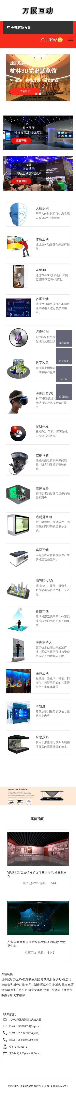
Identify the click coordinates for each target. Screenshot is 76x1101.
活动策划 (46, 979)
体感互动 (42, 239)
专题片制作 (33, 984)
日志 (64, 984)
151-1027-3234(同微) (27, 1033)
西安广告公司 (19, 990)
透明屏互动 (44, 517)
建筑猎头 (7, 984)
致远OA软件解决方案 (26, 979)
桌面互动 (42, 550)
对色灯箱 (19, 984)
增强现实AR (44, 581)
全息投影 (42, 737)
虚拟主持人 (44, 642)
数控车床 (7, 995)
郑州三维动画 (51, 990)
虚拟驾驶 (42, 455)
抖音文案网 (35, 990)
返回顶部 (64, 396)
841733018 (21, 1046)
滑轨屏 (40, 706)
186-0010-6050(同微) (27, 1039)
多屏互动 (42, 299)
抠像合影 (42, 488)
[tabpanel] (38, 77)
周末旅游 (19, 995)
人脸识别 (42, 208)
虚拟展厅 (7, 979)
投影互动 (42, 612)
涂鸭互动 (42, 673)
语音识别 (42, 332)
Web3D (41, 270)
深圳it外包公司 (62, 979)
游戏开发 (42, 426)
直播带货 (66, 990)
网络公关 (46, 984)
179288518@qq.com (29, 1026)
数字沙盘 (42, 363)
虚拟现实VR (44, 393)
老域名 (56, 984)
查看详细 (21, 140)
